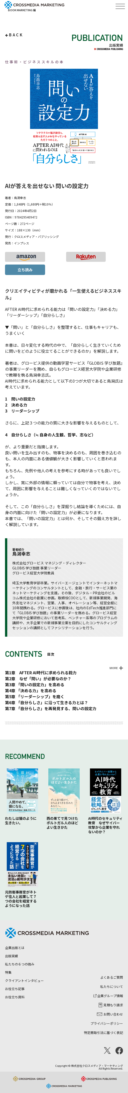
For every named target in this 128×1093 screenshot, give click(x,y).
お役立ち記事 (15, 988)
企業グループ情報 (108, 995)
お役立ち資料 (15, 997)
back (16, 34)
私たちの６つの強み (19, 964)
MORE (113, 668)
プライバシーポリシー (106, 1023)
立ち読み (25, 269)
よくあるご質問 (111, 977)
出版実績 (11, 956)
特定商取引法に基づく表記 (103, 1032)
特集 (8, 972)
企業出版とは (15, 947)
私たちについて (111, 986)
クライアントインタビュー (24, 980)
